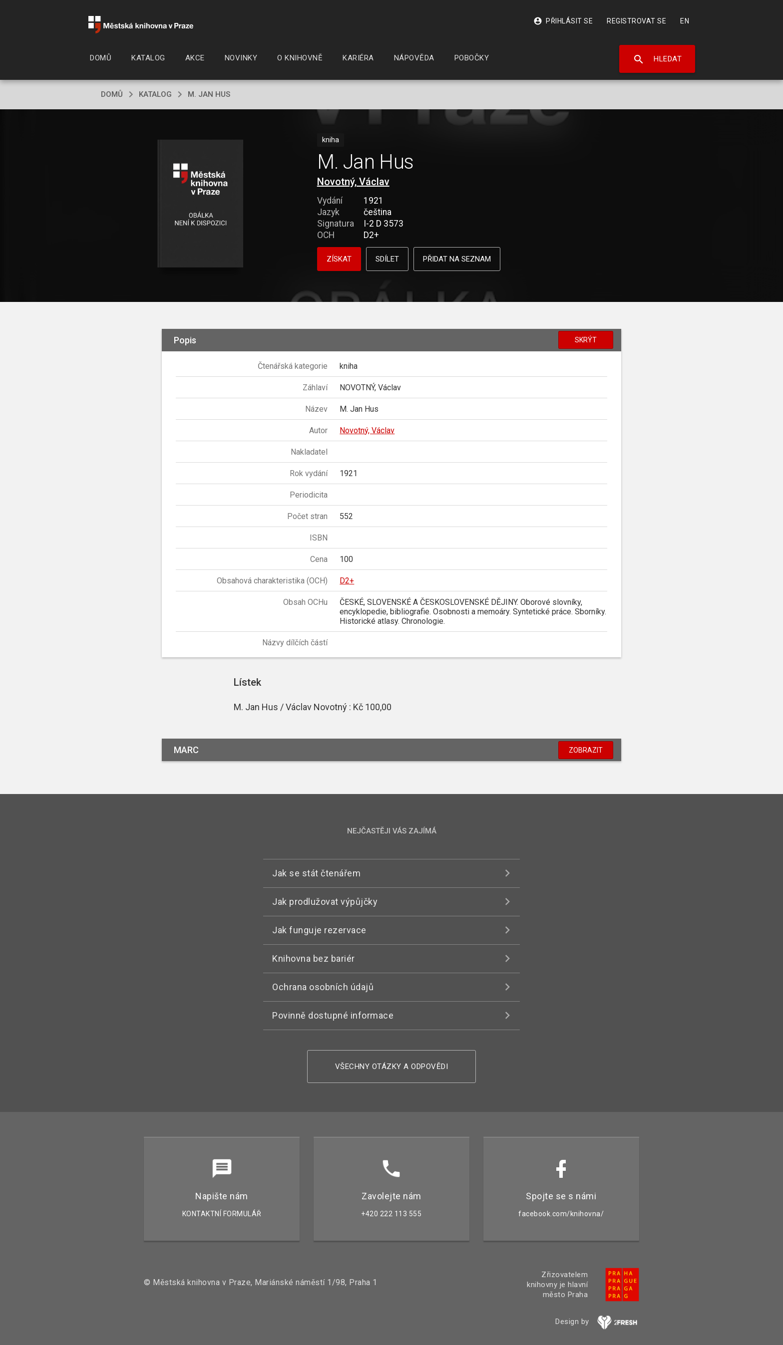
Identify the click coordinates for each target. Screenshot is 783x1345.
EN (684, 21)
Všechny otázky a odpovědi (391, 1066)
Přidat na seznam (457, 259)
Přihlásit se (563, 20)
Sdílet (387, 259)
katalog (155, 94)
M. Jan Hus (209, 94)
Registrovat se (636, 21)
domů (112, 94)
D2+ (347, 580)
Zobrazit (586, 750)
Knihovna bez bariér (313, 958)
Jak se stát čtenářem (316, 873)
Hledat (657, 59)
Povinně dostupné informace (332, 1015)
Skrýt (586, 340)
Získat (339, 259)
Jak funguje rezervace (319, 930)
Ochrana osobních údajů (323, 987)
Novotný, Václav (353, 182)
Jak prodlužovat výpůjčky (325, 901)
